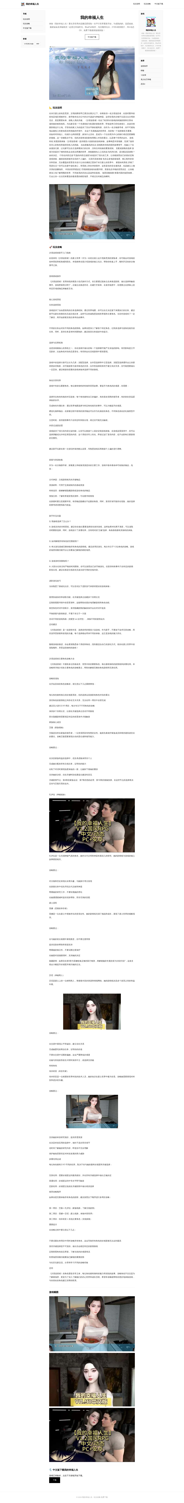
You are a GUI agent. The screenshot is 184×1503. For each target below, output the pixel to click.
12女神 (143, 75)
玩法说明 (136, 4)
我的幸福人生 (30, 4)
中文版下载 (159, 4)
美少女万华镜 (146, 79)
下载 (55, 1480)
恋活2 (143, 84)
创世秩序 (144, 66)
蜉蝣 (142, 71)
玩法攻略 (147, 4)
